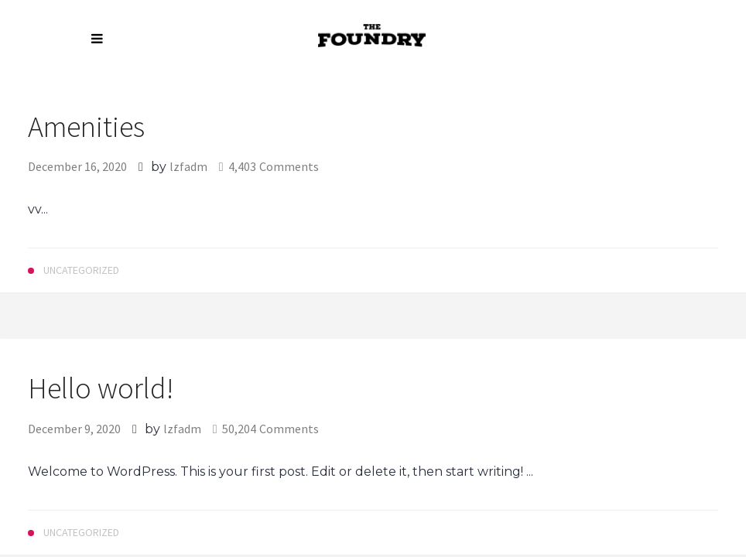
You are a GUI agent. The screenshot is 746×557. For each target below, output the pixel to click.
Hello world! (100, 388)
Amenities (86, 126)
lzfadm (188, 166)
